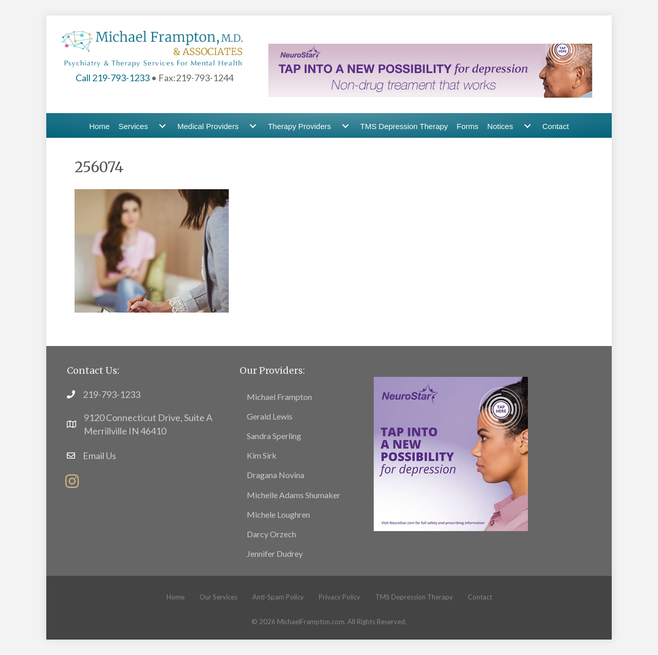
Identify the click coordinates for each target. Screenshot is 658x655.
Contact (555, 126)
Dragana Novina (275, 475)
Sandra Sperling (274, 436)
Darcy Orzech (271, 534)
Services (133, 126)
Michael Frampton (279, 397)
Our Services (218, 597)
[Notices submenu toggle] (527, 126)
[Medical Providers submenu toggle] (253, 126)
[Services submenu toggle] (162, 126)
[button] (72, 481)
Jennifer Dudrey (275, 553)
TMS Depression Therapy (404, 126)
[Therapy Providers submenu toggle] (345, 126)
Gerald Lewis (270, 416)
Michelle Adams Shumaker (293, 495)
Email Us (99, 455)
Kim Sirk (262, 455)
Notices (500, 126)
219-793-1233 (111, 394)
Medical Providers (208, 126)
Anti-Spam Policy (278, 597)
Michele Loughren (278, 514)
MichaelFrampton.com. (311, 621)
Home (99, 126)
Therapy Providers (299, 126)
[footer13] (451, 452)
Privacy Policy (339, 597)
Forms (467, 126)
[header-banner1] (430, 69)
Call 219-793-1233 (113, 77)
